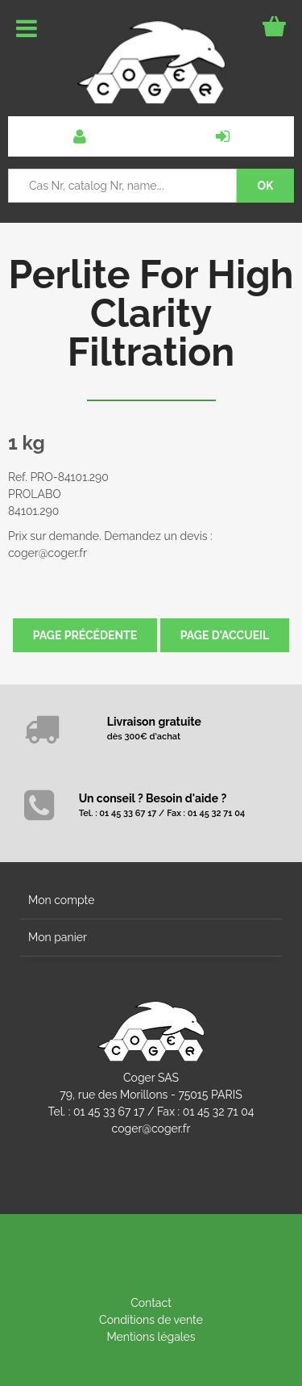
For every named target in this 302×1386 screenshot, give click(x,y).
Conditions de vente (151, 1319)
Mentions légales (150, 1336)
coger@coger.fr (151, 1128)
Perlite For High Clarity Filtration (150, 313)
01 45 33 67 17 (108, 1111)
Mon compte (61, 900)
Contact (151, 1302)
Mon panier (57, 937)
